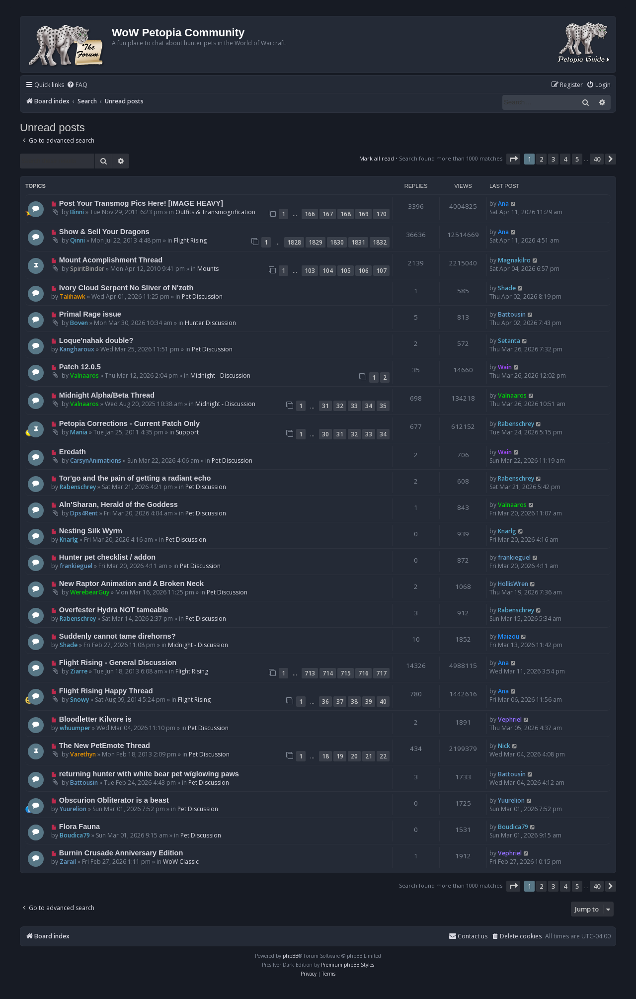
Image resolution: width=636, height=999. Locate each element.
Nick (504, 746)
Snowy (79, 699)
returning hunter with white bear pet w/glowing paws (149, 774)
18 (325, 756)
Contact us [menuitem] (468, 936)
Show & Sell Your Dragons (104, 232)
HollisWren (513, 584)
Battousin (512, 314)
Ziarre (78, 671)
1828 (294, 242)
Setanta (509, 340)
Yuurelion (73, 809)
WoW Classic (181, 861)
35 (383, 406)
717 (381, 673)
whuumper (75, 728)
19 (339, 756)
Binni (77, 212)
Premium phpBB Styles (347, 964)
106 (363, 270)
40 (383, 701)
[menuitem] (77, 85)
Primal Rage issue (90, 314)
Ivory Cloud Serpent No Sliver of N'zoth (126, 288)
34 (368, 406)
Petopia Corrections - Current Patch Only (129, 423)
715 (345, 673)
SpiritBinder (87, 268)
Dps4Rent (84, 513)
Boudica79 (75, 835)
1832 (380, 242)
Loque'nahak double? (96, 340)
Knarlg (69, 539)
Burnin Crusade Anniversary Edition (121, 853)
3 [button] (553, 159)
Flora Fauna (79, 827)
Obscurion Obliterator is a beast (114, 800)
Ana (503, 203)
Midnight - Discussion (220, 375)
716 (363, 673)
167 (327, 214)
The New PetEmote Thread (104, 745)
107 (381, 270)
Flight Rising (190, 240)
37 (339, 701)
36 (325, 701)
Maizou (508, 636)
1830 (337, 242)
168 (345, 214)
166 (310, 214)
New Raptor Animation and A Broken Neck (131, 583)
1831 (358, 242)
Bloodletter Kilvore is (95, 719)
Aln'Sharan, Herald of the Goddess (118, 504)
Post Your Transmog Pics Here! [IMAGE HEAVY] (141, 203)
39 (368, 701)
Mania (78, 432)
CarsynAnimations (95, 460)
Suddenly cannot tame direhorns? (117, 636)
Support (187, 432)
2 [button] (541, 159)
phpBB (290, 955)
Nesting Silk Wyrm (90, 531)
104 (327, 270)
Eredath (72, 452)
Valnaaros (84, 375)
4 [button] (565, 159)
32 (339, 406)
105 (345, 270)
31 (325, 406)
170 (381, 214)
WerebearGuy (89, 592)
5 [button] (577, 159)
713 (310, 673)
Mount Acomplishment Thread (110, 260)
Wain (505, 367)
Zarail (68, 861)
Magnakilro (514, 260)
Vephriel (510, 719)
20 (354, 756)
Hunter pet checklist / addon (107, 557)
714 (327, 673)
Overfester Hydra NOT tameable (113, 610)
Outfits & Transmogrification (215, 212)
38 (354, 701)
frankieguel (76, 566)
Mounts (208, 268)
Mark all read (376, 158)
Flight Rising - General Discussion (117, 662)
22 (383, 756)
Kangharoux (77, 349)
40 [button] (596, 159)
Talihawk (72, 296)
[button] (513, 159)
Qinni (77, 240)
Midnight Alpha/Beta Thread (107, 395)
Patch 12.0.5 (80, 367)
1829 (315, 242)
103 (310, 270)
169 (363, 214)
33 (354, 406)
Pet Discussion (202, 296)
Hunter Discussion (210, 323)
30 (325, 434)
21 (368, 756)
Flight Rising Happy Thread (106, 691)
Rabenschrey (516, 423)
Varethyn (83, 754)
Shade (507, 288)
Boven (79, 323)
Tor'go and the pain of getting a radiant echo (135, 478)
